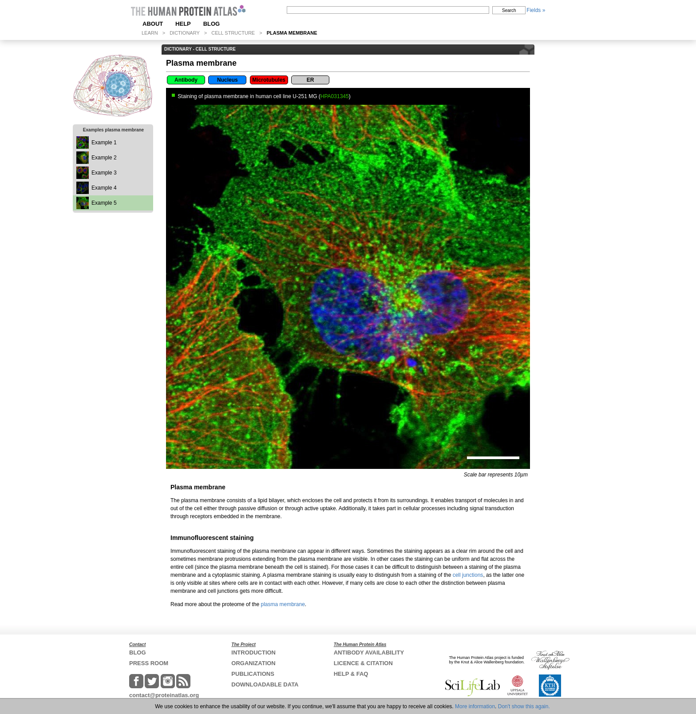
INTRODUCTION (253, 652)
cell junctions (468, 575)
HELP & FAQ (351, 673)
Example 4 (104, 188)
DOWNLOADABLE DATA (264, 684)
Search (509, 10)
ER (310, 80)
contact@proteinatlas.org (164, 695)
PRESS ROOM (148, 663)
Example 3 (104, 173)
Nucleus (227, 80)
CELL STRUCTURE (233, 33)
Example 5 (104, 203)
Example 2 (104, 158)
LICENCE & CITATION (363, 663)
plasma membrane (282, 604)
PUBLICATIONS (252, 673)
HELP (183, 23)
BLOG (211, 23)
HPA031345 (334, 96)
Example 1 (104, 142)
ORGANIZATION (253, 663)
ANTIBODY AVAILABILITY (369, 652)
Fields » (535, 10)
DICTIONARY (185, 33)
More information (475, 706)
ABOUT (152, 23)
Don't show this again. (524, 706)
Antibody (186, 80)
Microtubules (268, 80)
